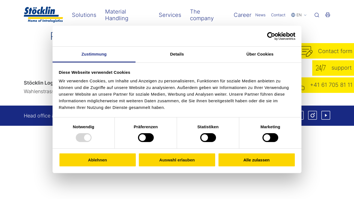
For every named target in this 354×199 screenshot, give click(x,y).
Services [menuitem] (170, 15)
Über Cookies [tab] (260, 54)
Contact (278, 14)
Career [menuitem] (242, 15)
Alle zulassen (256, 160)
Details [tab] (177, 54)
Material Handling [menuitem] (116, 15)
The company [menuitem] (202, 15)
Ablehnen (97, 160)
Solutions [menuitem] (84, 15)
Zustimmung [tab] (94, 54)
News (260, 14)
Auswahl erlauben (177, 160)
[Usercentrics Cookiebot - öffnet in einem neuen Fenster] (271, 36)
